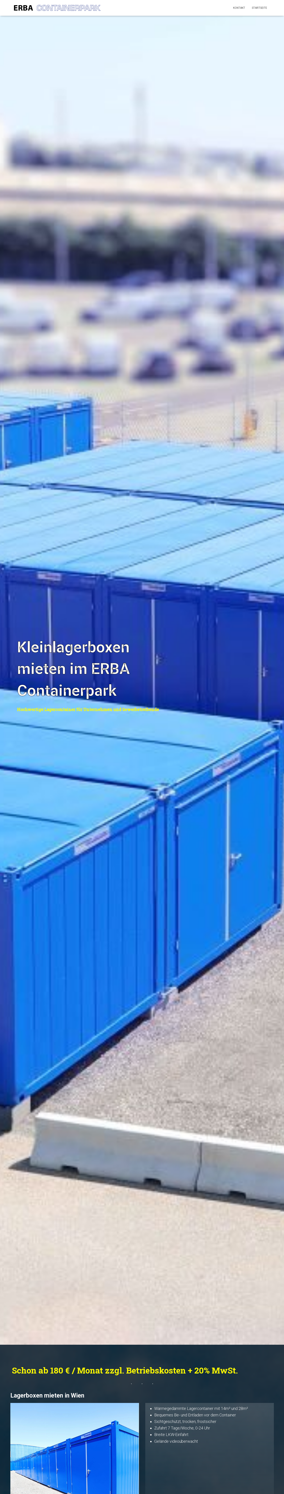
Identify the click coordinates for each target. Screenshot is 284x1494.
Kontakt (239, 7)
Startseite (259, 7)
